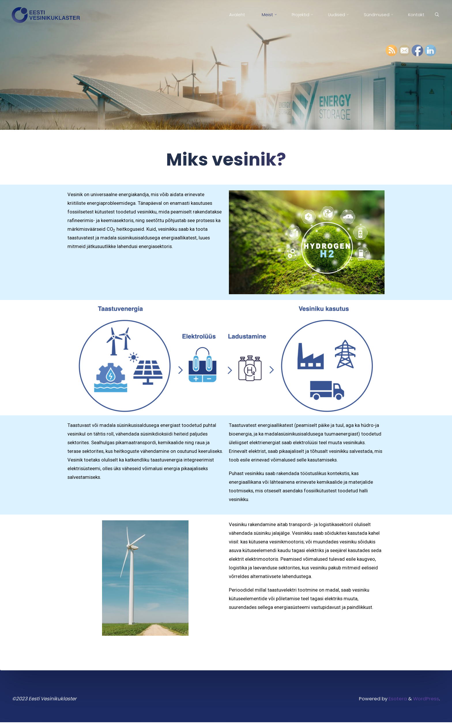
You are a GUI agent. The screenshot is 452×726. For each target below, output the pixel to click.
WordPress (426, 701)
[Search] (435, 15)
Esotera (396, 701)
